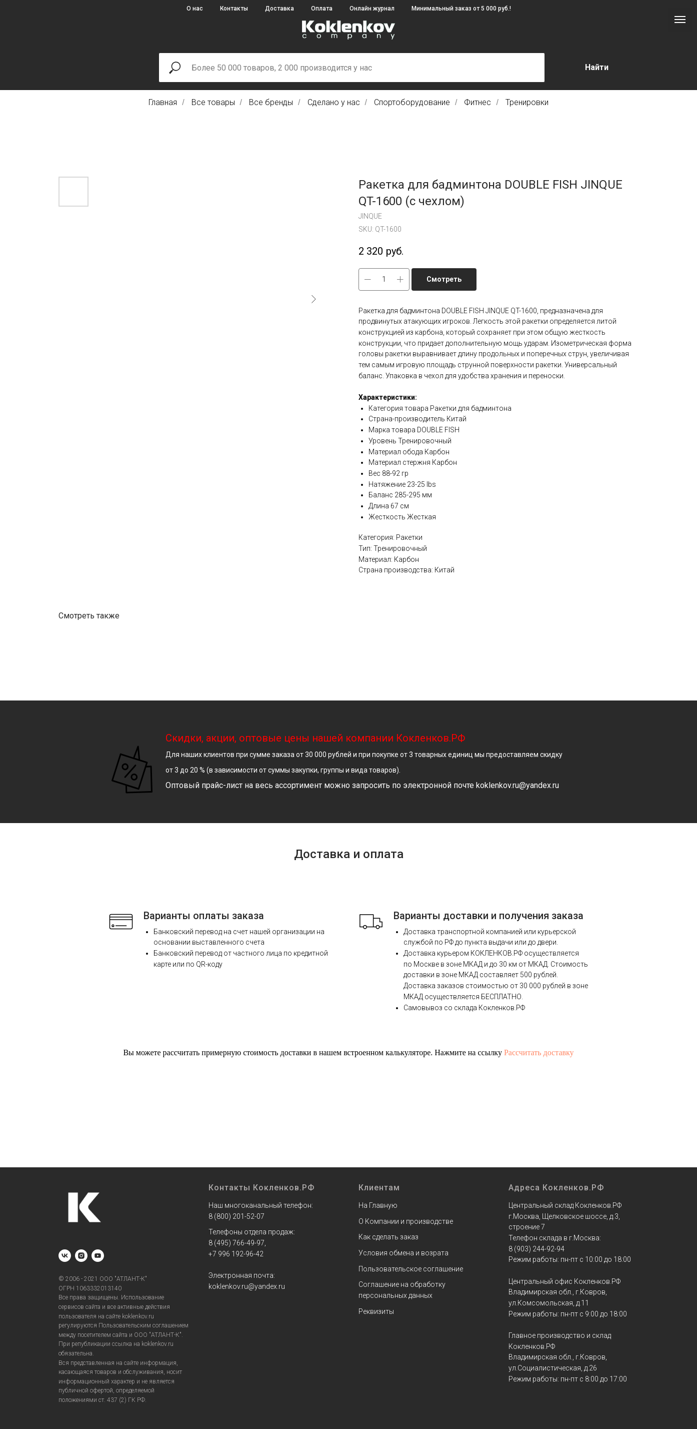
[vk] (64, 1255)
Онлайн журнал (372, 8)
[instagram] (81, 1255)
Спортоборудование (412, 102)
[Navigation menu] (680, 19)
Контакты (234, 8)
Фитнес (477, 102)
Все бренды (271, 102)
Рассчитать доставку (539, 1052)
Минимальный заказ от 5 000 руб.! (461, 8)
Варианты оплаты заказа (204, 916)
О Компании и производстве (405, 1221)
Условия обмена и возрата (403, 1253)
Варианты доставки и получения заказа (489, 916)
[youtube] (98, 1255)
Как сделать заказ (388, 1237)
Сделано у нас (334, 102)
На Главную (378, 1205)
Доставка (279, 8)
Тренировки (527, 102)
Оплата (321, 8)
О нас (194, 8)
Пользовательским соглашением (143, 1325)
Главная (162, 102)
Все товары (213, 102)
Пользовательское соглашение (410, 1269)
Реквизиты (376, 1311)
